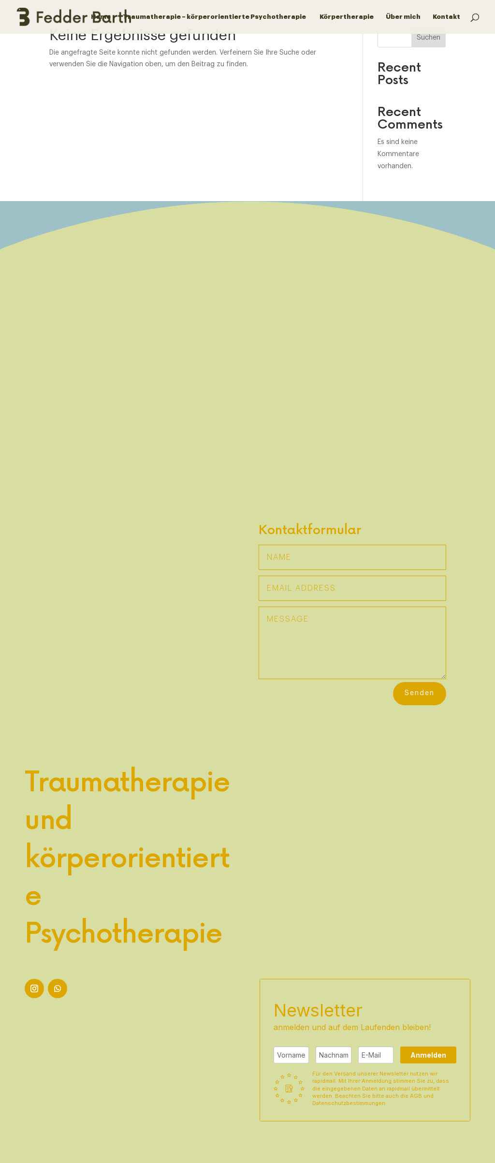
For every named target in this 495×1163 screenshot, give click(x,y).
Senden (420, 693)
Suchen (428, 37)
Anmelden (428, 1055)
